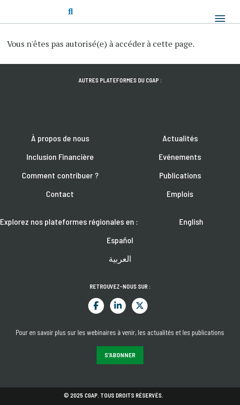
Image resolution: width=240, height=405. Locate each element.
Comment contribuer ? (60, 175)
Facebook (96, 306)
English (191, 221)
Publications (180, 175)
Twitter (140, 306)
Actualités (180, 138)
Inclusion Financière (60, 157)
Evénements (180, 157)
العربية (120, 258)
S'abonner (120, 355)
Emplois (180, 194)
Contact (60, 194)
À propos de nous (60, 138)
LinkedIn (118, 306)
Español (120, 240)
